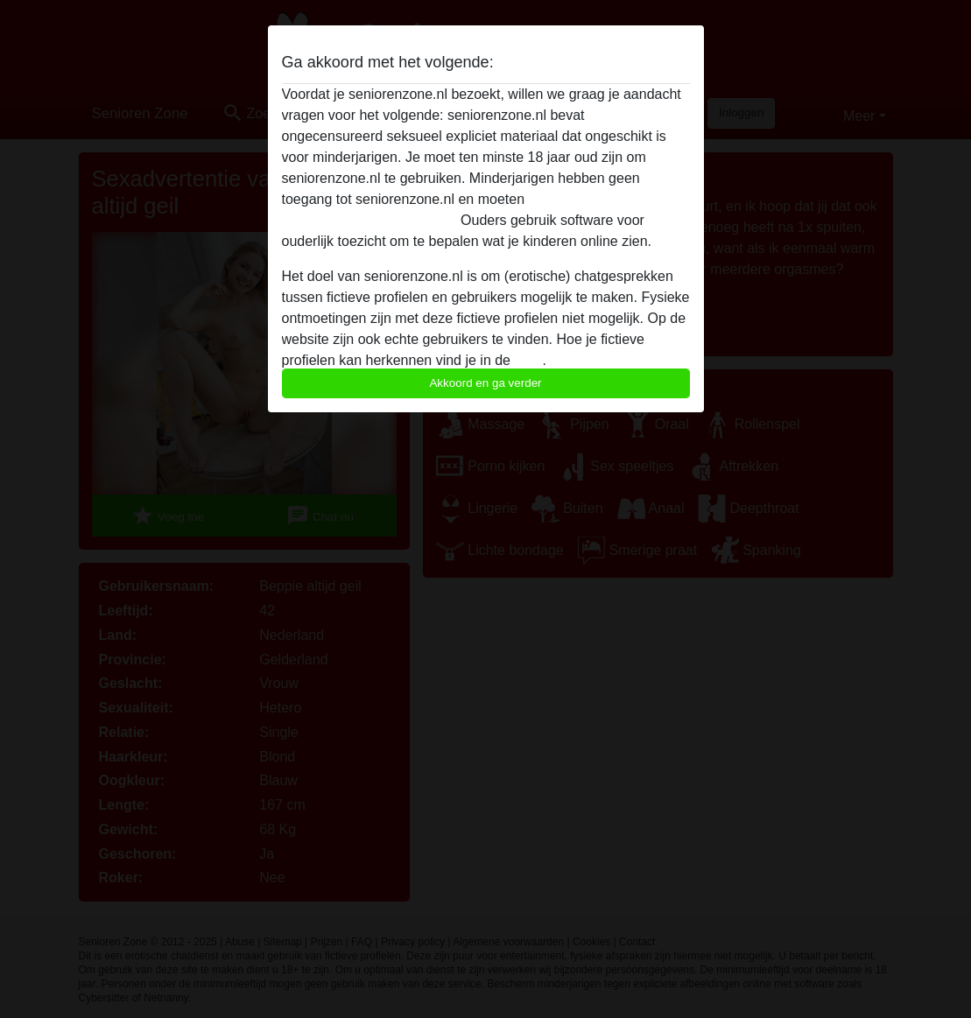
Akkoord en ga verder (485, 383)
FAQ (528, 360)
